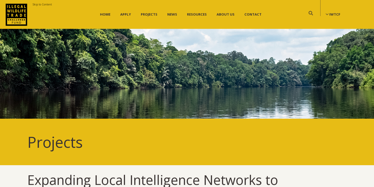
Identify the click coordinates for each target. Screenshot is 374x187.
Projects (149, 14)
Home (105, 14)
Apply (125, 14)
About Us (226, 14)
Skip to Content (42, 4)
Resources (197, 14)
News (172, 14)
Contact (253, 14)
